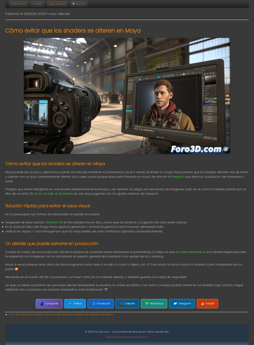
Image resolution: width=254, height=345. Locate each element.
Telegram (182, 303)
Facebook (100, 303)
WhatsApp (154, 303)
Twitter (75, 303)
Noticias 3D (19, 4)
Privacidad (111, 337)
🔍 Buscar (78, 4)
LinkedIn (127, 303)
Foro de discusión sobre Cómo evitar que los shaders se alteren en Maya (61, 314)
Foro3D (37, 4)
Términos (123, 337)
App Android (57, 4)
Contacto (143, 337)
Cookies (133, 337)
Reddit (207, 303)
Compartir (49, 303)
